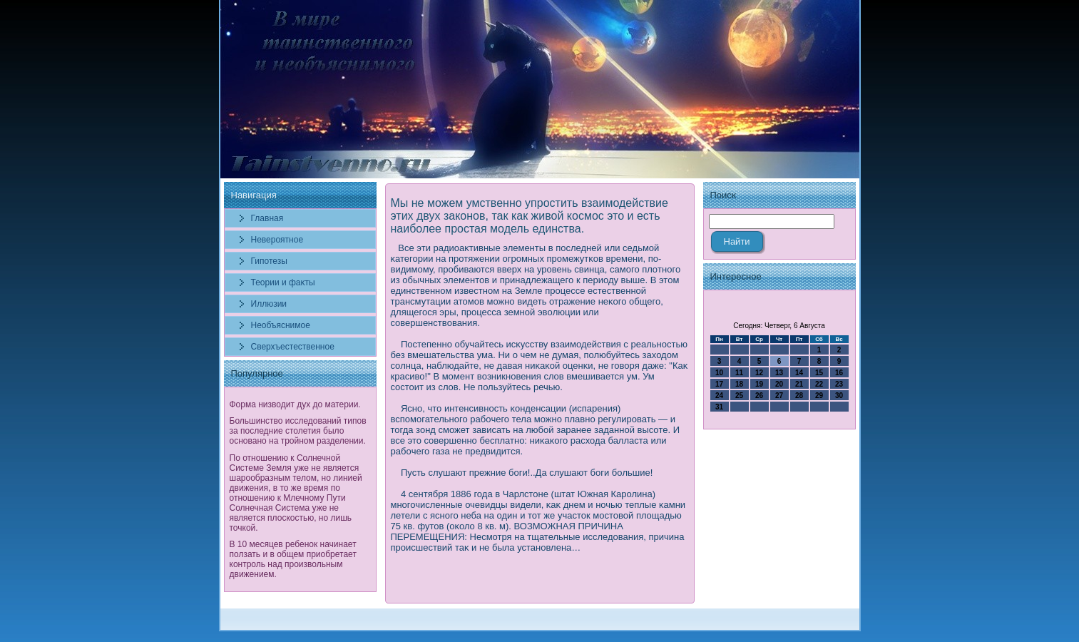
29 (819, 395)
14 (799, 373)
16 (839, 373)
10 (719, 373)
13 (779, 373)
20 (779, 384)
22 (819, 384)
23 (839, 384)
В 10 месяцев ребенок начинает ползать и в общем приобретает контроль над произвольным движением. (293, 559)
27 (779, 395)
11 (739, 373)
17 (719, 384)
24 (719, 395)
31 (719, 407)
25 (739, 395)
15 (819, 373)
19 (759, 384)
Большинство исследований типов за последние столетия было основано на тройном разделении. (298, 431)
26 (759, 395)
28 (799, 395)
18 (739, 384)
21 (799, 384)
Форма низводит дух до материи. (295, 404)
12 (759, 373)
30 (839, 395)
